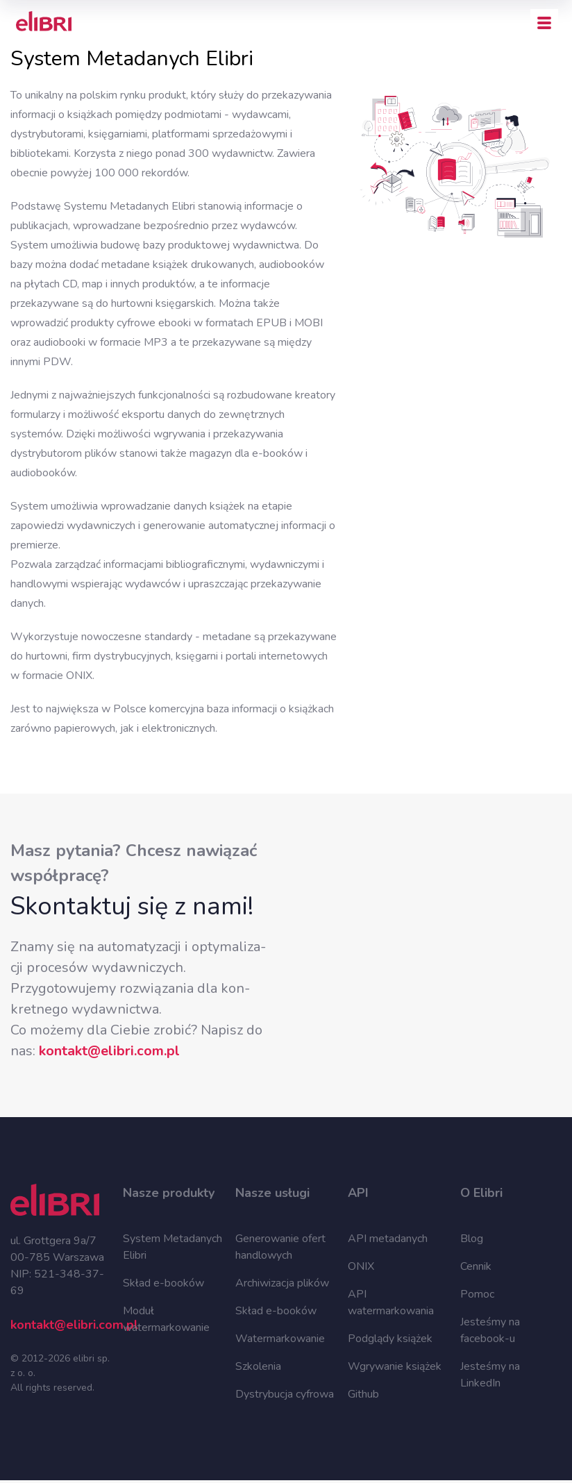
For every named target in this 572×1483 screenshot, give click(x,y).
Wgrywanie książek (394, 1366)
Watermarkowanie (280, 1338)
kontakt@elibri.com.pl (61, 1324)
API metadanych (388, 1238)
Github (363, 1394)
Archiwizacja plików (282, 1283)
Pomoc (477, 1294)
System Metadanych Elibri (172, 1247)
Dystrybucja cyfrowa (284, 1394)
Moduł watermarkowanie (166, 1319)
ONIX (361, 1266)
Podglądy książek (390, 1338)
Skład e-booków (163, 1283)
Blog (471, 1238)
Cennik (475, 1266)
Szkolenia (258, 1366)
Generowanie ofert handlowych (280, 1247)
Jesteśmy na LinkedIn (490, 1375)
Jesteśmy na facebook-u (490, 1330)
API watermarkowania (391, 1302)
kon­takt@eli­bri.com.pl (109, 1050)
